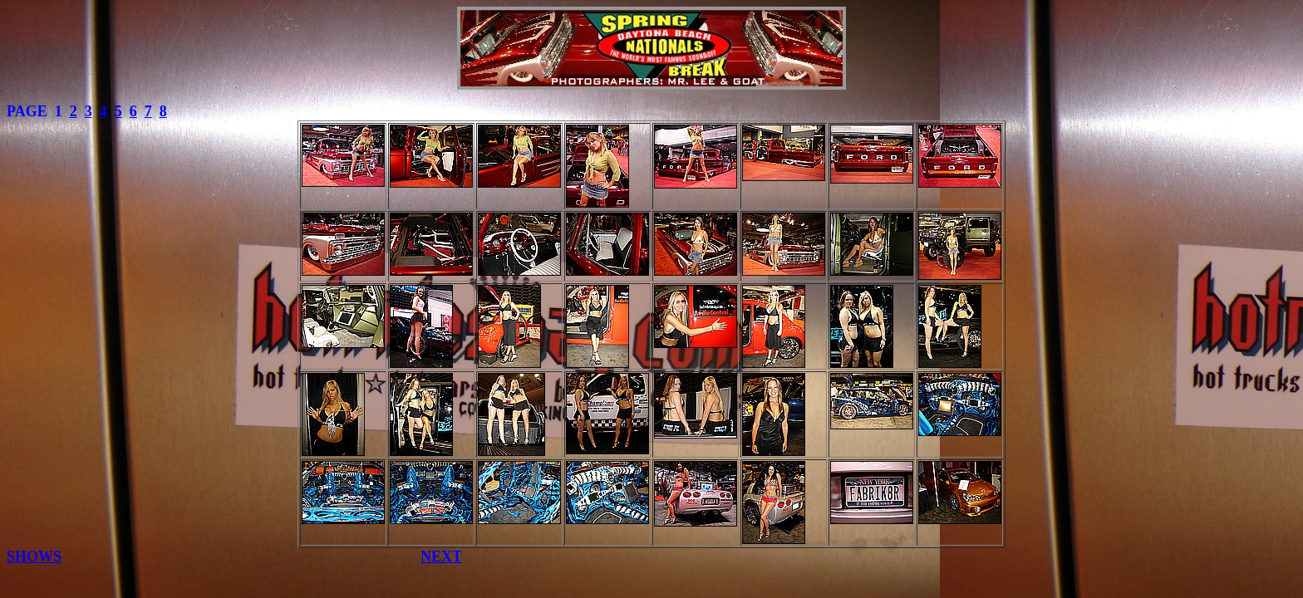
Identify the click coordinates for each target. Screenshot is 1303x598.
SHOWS (34, 556)
